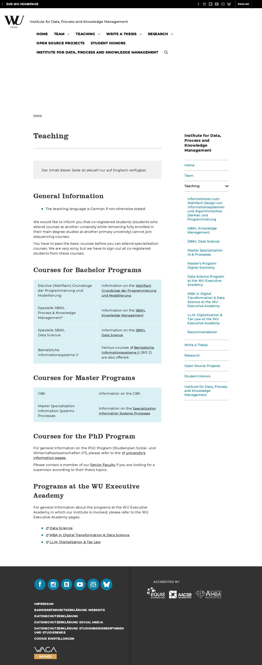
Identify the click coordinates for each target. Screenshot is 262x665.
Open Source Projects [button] (60, 43)
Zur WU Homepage (22, 4)
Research (191, 355)
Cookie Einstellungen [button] (54, 643)
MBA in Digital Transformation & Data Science (90, 540)
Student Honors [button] (108, 43)
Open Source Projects (201, 366)
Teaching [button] (85, 34)
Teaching (191, 186)
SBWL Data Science (202, 241)
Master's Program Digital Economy (201, 265)
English (227, 4)
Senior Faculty (102, 470)
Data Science (61, 533)
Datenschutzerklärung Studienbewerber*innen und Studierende (79, 635)
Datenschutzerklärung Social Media (68, 627)
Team (188, 176)
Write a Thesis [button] (121, 34)
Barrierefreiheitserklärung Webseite (69, 615)
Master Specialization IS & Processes (206, 252)
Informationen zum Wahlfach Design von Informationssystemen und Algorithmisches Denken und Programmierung (205, 209)
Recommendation (201, 332)
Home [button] (42, 34)
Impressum (44, 609)
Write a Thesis (195, 345)
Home (37, 115)
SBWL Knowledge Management (201, 230)
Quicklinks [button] (249, 4)
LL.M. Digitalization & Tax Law (75, 547)
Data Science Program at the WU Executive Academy (205, 281)
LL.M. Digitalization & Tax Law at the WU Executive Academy (203, 319)
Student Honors (196, 376)
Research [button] (158, 34)
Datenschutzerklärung (56, 621)
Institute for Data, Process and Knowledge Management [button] (97, 52)
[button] (166, 53)
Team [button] (59, 34)
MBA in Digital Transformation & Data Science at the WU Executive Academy (205, 300)
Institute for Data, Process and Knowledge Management (205, 391)
